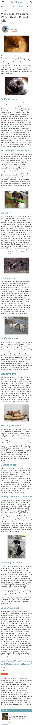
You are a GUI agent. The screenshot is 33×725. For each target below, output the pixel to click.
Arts (2, 6)
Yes (4, 667)
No (4, 670)
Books (14, 6)
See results (12, 674)
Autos (8, 6)
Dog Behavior (13, 714)
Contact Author (13, 31)
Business (21, 6)
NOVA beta (10, 120)
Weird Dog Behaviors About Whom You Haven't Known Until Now (18, 718)
